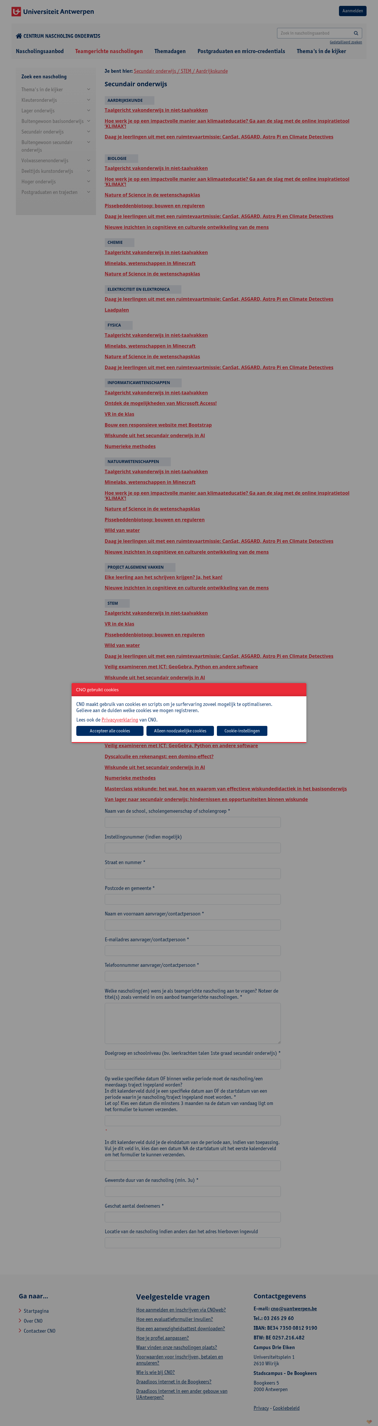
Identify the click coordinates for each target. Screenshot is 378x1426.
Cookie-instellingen (242, 731)
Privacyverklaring (120, 720)
